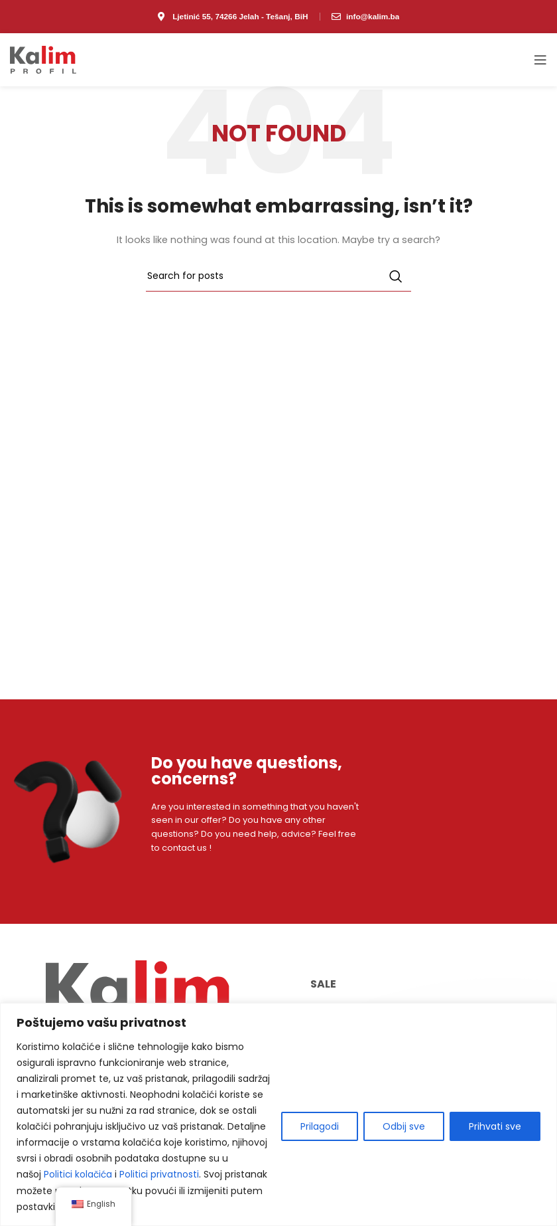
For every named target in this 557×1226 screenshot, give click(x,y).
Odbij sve (404, 1127)
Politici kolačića (79, 1175)
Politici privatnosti (161, 1175)
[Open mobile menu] (540, 59)
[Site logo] (43, 59)
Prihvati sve (495, 1127)
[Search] (278, 276)
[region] (278, 1115)
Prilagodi (319, 1127)
